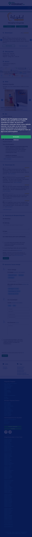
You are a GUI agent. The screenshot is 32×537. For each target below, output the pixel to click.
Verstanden (16, 137)
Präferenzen (16, 139)
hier (2, 131)
